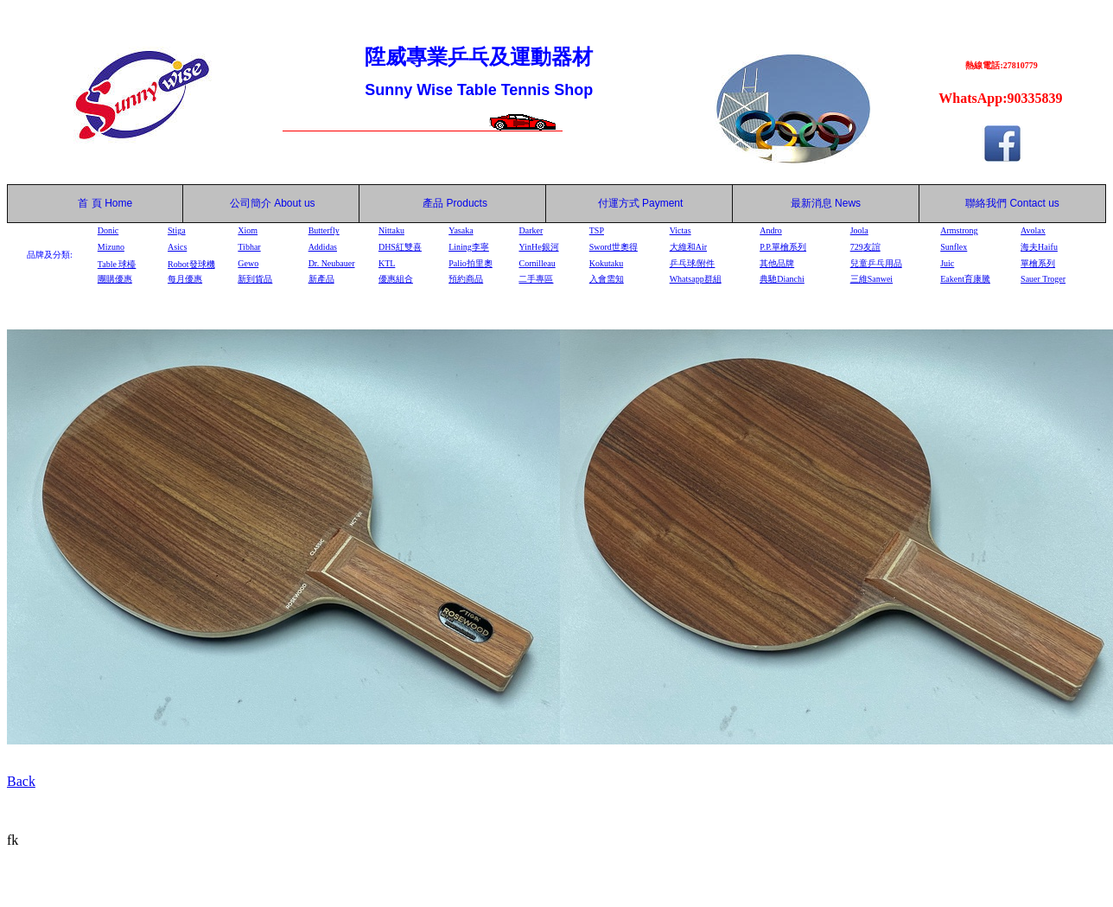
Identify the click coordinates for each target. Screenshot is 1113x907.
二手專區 (535, 279)
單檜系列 (1038, 263)
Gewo (248, 263)
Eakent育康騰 (965, 279)
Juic (947, 263)
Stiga (177, 230)
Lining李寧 (468, 247)
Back (21, 781)
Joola (859, 230)
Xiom (248, 230)
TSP (596, 230)
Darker (530, 230)
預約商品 (465, 279)
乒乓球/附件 (693, 263)
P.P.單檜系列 (783, 247)
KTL (386, 263)
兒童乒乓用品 (876, 263)
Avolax (1033, 230)
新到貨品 (255, 279)
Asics (177, 247)
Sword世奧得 (613, 247)
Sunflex (953, 247)
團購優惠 (115, 279)
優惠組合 (395, 279)
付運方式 (641, 203)
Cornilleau (536, 263)
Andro (771, 230)
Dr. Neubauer (331, 263)
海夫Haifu (1039, 247)
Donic (108, 230)
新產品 (321, 279)
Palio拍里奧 (470, 263)
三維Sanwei (871, 279)
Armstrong (958, 230)
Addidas (322, 247)
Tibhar (249, 247)
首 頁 (87, 203)
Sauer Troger (1043, 279)
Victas (680, 230)
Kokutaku (606, 263)
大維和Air (688, 247)
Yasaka (460, 230)
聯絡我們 (986, 203)
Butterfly (324, 230)
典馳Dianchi (782, 279)
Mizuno (111, 247)
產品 (455, 203)
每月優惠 (185, 279)
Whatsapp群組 (696, 279)
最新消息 (826, 203)
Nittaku (391, 230)
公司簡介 (250, 203)
